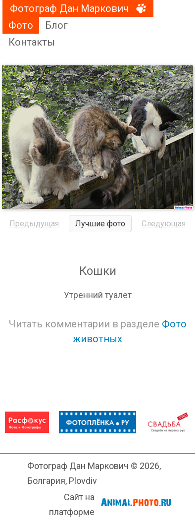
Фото (20, 25)
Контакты (31, 42)
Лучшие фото (100, 223)
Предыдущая (34, 223)
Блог (56, 25)
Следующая (164, 223)
